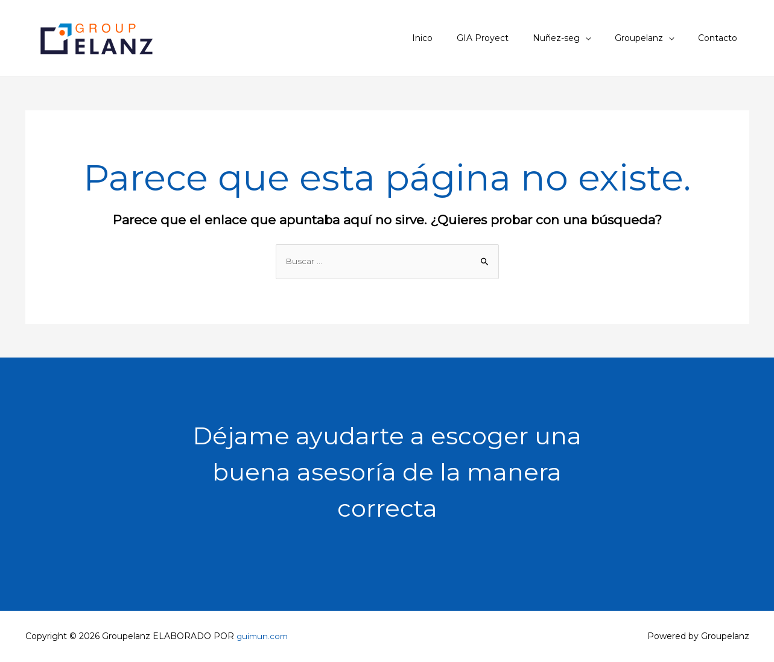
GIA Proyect (508, 38)
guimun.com (263, 636)
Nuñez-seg (574, 38)
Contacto (721, 38)
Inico (455, 38)
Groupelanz (650, 38)
